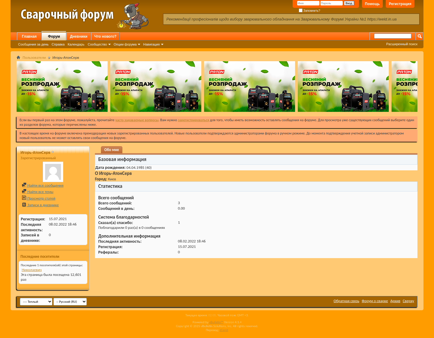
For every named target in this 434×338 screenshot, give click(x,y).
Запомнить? (309, 10)
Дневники (78, 36)
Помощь (372, 4)
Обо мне (111, 149)
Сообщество (97, 44)
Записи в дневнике (40, 205)
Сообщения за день (33, 44)
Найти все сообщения (43, 185)
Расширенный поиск (401, 44)
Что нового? (105, 36)
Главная (29, 36)
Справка (58, 44)
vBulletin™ (216, 322)
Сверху (408, 301)
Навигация (151, 44)
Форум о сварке (375, 301)
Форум (54, 36)
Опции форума (125, 44)
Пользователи (34, 57)
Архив (395, 301)
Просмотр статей (38, 198)
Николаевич (32, 269)
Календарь (76, 44)
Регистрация (400, 4)
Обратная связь (346, 301)
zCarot (224, 330)
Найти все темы (37, 191)
